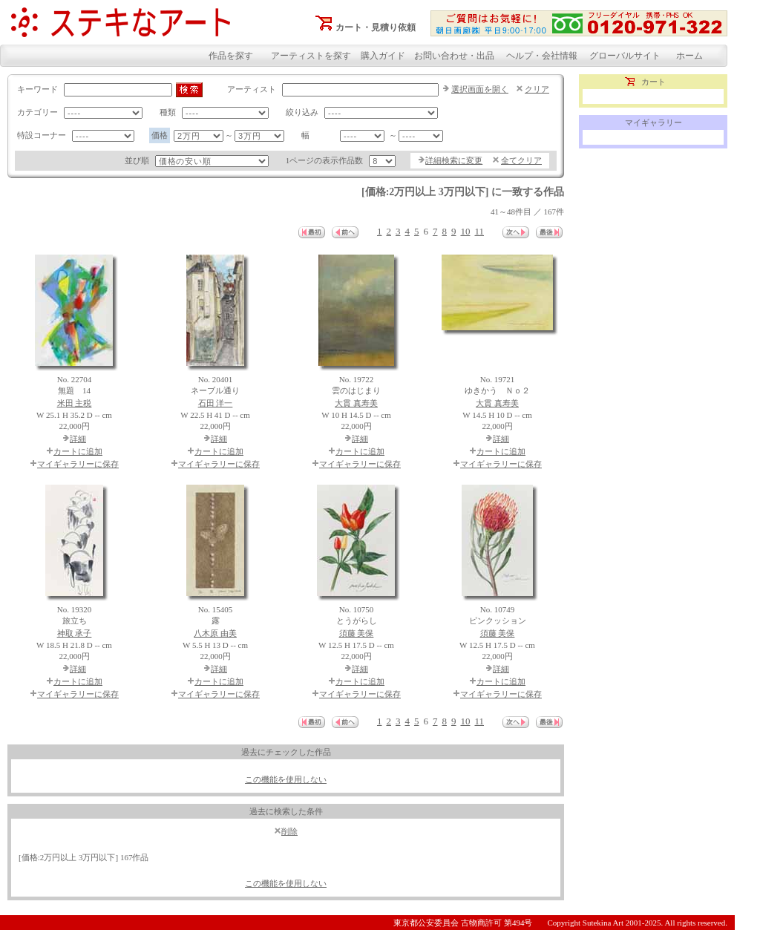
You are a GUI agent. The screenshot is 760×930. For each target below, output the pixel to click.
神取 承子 (74, 633)
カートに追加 (77, 451)
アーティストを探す (311, 55)
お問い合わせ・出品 (454, 55)
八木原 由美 (215, 633)
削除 (289, 831)
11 (479, 231)
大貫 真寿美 (356, 403)
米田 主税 (74, 403)
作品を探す (231, 55)
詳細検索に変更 (453, 160)
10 (465, 231)
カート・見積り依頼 (375, 27)
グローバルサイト (625, 55)
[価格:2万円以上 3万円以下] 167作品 (83, 857)
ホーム (689, 55)
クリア (537, 89)
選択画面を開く (479, 89)
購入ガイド (383, 55)
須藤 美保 (356, 633)
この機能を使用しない (286, 779)
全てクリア (521, 160)
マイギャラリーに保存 (78, 463)
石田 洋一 (215, 403)
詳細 (78, 438)
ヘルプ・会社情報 (541, 55)
